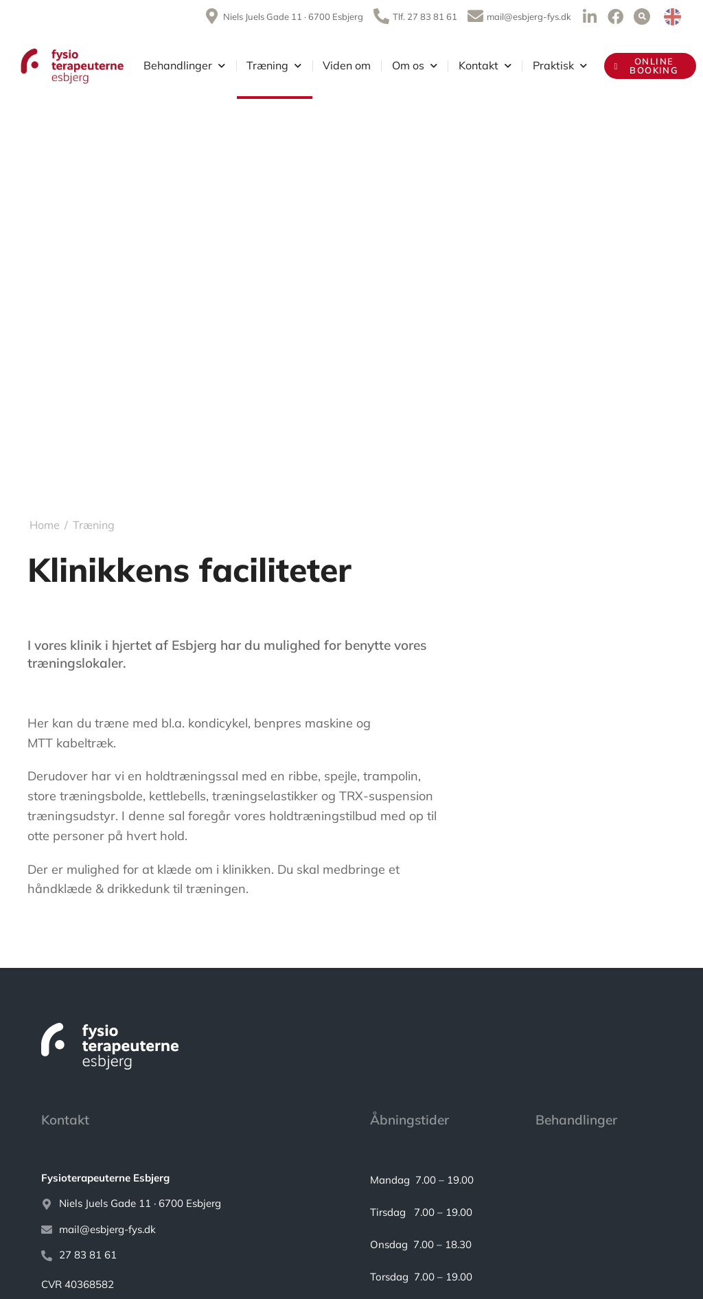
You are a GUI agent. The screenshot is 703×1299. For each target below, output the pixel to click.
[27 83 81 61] (185, 1255)
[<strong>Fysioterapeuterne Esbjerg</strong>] (185, 1178)
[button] (642, 16)
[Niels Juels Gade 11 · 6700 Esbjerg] (185, 1204)
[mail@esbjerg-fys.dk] (185, 1230)
